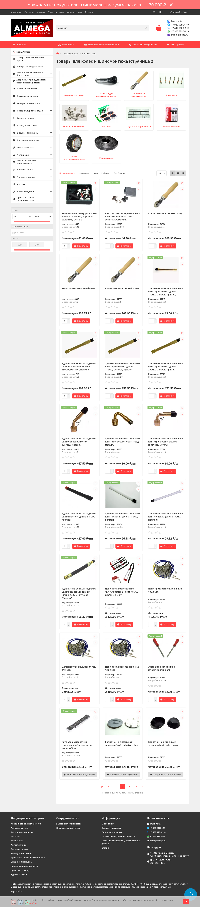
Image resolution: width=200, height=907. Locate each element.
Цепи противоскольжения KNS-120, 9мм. (122, 668)
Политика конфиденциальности (118, 836)
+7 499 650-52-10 (178, 28)
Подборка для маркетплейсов (101, 44)
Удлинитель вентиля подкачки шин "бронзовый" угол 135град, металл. (79, 441)
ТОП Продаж (175, 44)
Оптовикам (66, 44)
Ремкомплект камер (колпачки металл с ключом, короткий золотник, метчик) (79, 216)
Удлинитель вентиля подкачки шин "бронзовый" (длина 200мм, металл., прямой (165, 366)
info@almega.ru (177, 34)
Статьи (105, 847)
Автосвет (19, 184)
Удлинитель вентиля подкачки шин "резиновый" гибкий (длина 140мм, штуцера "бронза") (79, 593)
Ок (186, 901)
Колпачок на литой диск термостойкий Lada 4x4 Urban (121, 743)
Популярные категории (27, 818)
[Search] (102, 28)
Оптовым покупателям (68, 828)
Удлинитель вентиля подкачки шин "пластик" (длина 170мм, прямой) (165, 516)
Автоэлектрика (23, 169)
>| (143, 786)
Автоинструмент (23, 191)
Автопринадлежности (26, 140)
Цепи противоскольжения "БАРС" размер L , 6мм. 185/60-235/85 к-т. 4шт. (122, 591)
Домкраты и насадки (25, 96)
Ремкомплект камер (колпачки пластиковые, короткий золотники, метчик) (122, 216)
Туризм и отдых (19, 874)
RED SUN (20, 232)
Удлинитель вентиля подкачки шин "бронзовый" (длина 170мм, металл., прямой (122, 366)
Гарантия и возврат (112, 832)
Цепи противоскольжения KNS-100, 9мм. (165, 590)
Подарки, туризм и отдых (28, 110)
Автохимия (21, 154)
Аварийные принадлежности (26, 823)
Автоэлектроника (24, 177)
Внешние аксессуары (25, 132)
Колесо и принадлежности (24, 866)
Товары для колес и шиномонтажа (25, 162)
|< (102, 786)
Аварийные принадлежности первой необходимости (29, 81)
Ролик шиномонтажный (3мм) (165, 213)
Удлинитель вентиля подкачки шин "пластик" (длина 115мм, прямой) (79, 516)
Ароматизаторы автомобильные (23, 199)
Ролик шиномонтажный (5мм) (122, 288)
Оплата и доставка (56, 12)
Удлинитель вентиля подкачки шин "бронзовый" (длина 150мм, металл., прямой (79, 366)
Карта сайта (16, 891)
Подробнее (32, 903)
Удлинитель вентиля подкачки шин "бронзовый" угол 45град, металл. (122, 441)
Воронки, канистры (25, 88)
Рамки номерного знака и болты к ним (28, 74)
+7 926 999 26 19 (178, 24)
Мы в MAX (174, 21)
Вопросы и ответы (74, 12)
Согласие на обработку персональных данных (121, 842)
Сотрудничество (67, 818)
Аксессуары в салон (25, 125)
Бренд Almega (21, 51)
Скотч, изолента (23, 147)
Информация (111, 818)
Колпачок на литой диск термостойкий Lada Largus (163, 743)
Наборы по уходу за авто (28, 66)
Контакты (89, 12)
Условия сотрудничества (35, 12)
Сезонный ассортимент (143, 44)
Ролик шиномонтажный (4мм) (78, 288)
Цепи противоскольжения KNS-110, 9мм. (79, 668)
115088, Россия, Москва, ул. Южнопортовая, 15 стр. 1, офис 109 (169, 854)
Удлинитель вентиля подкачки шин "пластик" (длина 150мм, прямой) (122, 516)
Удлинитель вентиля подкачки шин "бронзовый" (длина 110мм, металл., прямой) (165, 291)
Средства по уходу (24, 118)
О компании (16, 12)
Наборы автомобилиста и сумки (28, 59)
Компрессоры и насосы (26, 103)
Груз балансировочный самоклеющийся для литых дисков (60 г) (77, 745)
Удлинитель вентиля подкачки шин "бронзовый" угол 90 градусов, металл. (165, 441)
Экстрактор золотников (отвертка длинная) (161, 668)
